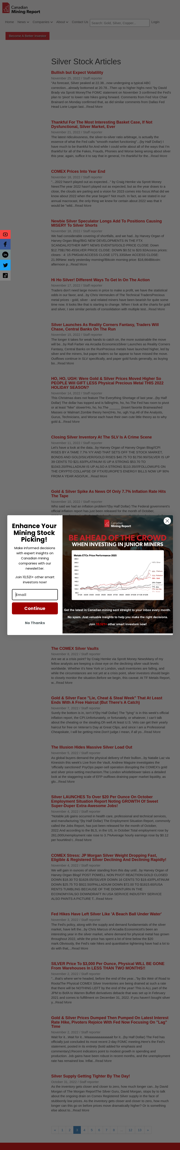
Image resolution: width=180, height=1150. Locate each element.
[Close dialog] (167, 521)
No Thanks (35, 622)
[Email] (35, 594)
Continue (34, 608)
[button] (5, 234)
